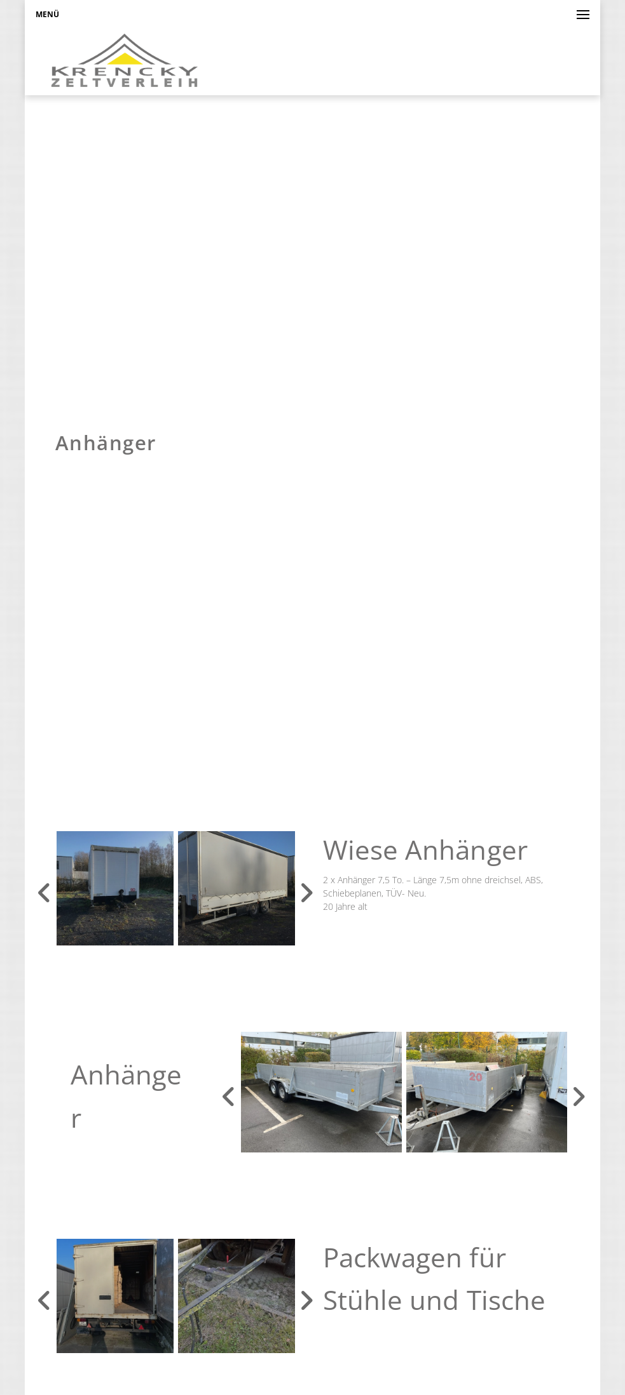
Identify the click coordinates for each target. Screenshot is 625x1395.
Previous (44, 892)
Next (306, 892)
